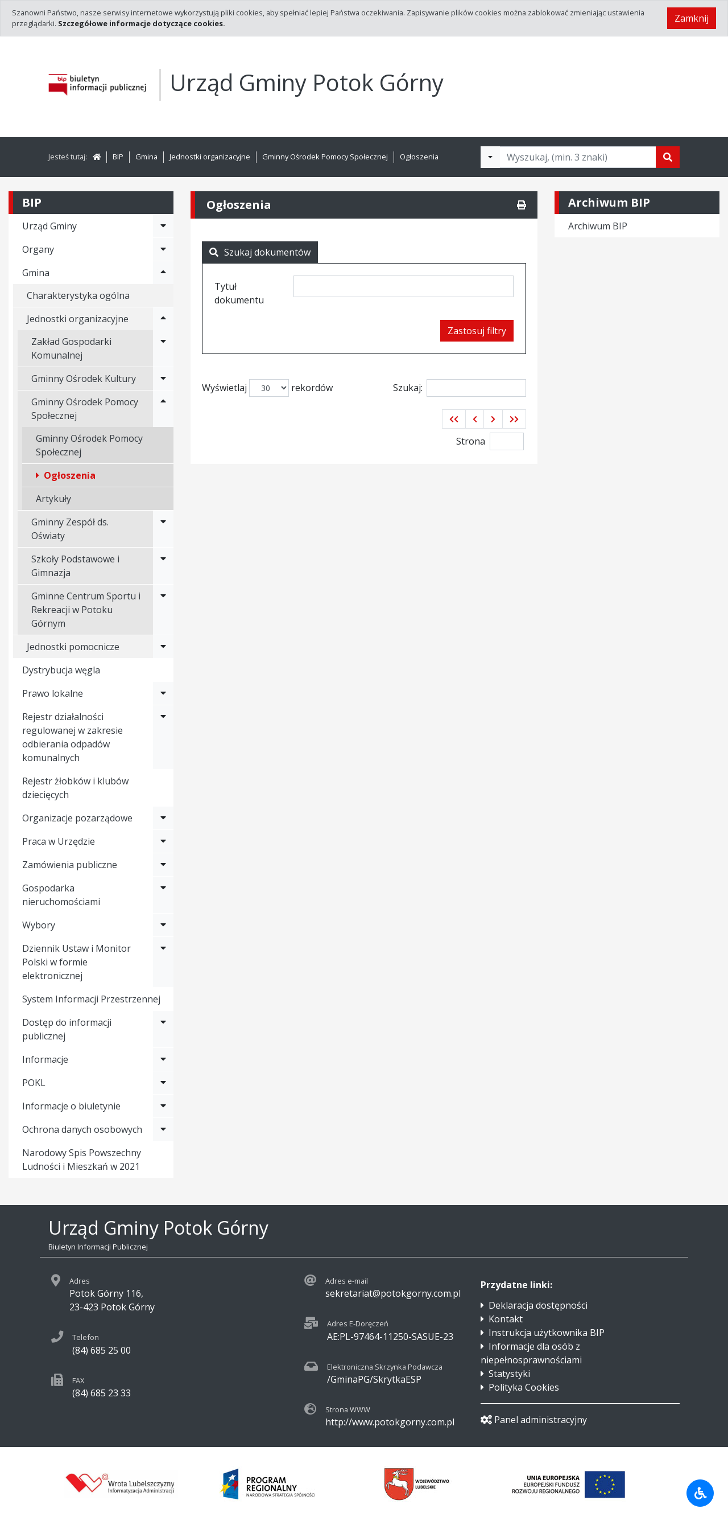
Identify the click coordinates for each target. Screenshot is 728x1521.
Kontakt (506, 1319)
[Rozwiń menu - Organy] (163, 249)
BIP (118, 156)
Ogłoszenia (419, 156)
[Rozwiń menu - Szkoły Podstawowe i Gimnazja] (163, 566)
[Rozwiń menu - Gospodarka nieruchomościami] (163, 895)
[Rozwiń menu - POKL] (163, 1082)
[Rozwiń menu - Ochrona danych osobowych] (163, 1129)
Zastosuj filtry (477, 330)
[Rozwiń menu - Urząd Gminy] (163, 226)
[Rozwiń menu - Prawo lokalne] (163, 693)
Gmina (146, 156)
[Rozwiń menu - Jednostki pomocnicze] (163, 646)
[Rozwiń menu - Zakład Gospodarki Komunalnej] (163, 348)
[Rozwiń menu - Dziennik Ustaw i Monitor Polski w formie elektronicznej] (163, 962)
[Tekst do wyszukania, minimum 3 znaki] (577, 157)
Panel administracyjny (534, 1419)
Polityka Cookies (524, 1387)
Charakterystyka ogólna (78, 295)
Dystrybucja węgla (61, 670)
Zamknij (692, 18)
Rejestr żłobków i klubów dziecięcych (75, 788)
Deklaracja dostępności (538, 1305)
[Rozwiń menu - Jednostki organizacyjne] (163, 318)
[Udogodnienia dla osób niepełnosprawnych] (700, 1493)
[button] (454, 419)
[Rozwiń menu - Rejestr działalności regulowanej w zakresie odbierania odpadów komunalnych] (163, 737)
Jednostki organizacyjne (209, 156)
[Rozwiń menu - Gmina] (163, 272)
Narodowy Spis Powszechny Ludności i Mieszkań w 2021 (81, 1159)
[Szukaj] (668, 157)
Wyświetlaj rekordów (267, 388)
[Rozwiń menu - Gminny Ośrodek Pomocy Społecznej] (163, 408)
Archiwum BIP (597, 226)
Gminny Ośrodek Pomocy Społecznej (325, 156)
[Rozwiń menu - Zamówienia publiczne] (163, 864)
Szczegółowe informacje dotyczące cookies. (141, 23)
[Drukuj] (521, 205)
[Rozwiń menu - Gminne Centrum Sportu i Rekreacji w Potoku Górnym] (163, 610)
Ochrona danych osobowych (82, 1129)
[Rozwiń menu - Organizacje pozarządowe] (163, 818)
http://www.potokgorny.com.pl (389, 1422)
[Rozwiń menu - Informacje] (163, 1059)
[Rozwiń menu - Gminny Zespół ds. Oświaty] (163, 529)
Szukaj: (459, 388)
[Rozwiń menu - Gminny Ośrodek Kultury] (163, 378)
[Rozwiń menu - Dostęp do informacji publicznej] (163, 1029)
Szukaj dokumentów (260, 252)
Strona (470, 441)
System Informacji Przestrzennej (91, 999)
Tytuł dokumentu (239, 293)
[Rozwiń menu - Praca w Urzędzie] (163, 841)
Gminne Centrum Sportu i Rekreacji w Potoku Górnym (85, 610)
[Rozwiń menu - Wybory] (163, 925)
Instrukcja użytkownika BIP (547, 1332)
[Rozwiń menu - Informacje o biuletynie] (163, 1106)
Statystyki (509, 1373)
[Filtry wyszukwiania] (490, 157)
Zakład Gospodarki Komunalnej (71, 348)
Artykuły (53, 498)
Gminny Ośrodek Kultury (83, 378)
